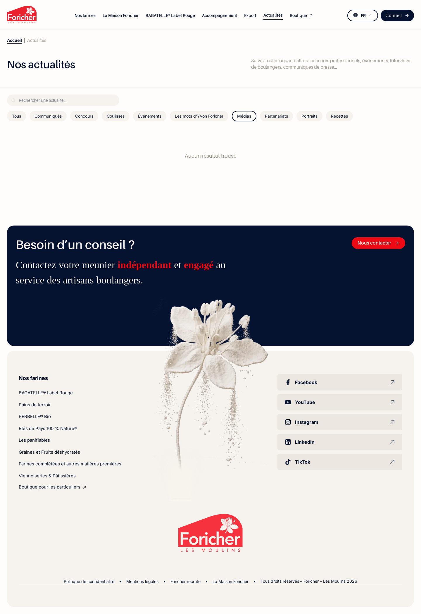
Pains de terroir (35, 404)
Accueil (14, 40)
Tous (16, 115)
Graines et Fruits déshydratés (49, 452)
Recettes (339, 115)
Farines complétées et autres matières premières (70, 464)
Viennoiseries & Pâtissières (47, 476)
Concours (84, 115)
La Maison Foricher (231, 581)
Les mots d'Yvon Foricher (199, 115)
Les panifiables (34, 440)
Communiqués (48, 115)
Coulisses (116, 115)
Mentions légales (142, 581)
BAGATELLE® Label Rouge (46, 392)
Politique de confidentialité (89, 581)
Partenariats (276, 115)
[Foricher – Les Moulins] (22, 14)
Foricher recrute (185, 581)
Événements (149, 115)
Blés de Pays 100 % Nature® (48, 428)
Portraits (309, 115)
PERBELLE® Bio (35, 416)
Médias (244, 115)
